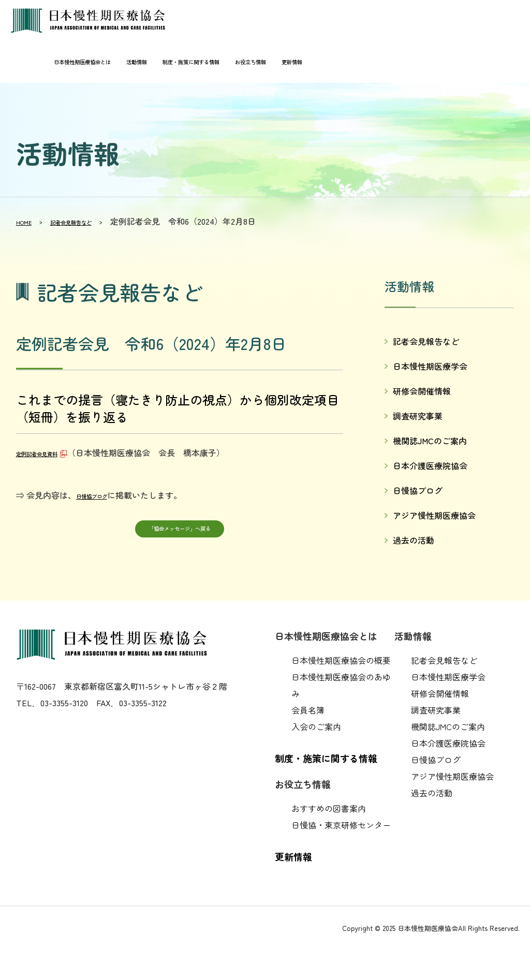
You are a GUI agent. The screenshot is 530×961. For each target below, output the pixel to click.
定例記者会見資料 (49, 452)
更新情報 (312, 62)
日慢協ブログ (101, 495)
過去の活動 (413, 540)
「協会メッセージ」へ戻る (179, 531)
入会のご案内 (316, 726)
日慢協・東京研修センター (341, 825)
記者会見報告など (91, 221)
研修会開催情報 (422, 391)
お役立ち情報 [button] (262, 62)
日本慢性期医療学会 (430, 366)
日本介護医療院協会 (430, 465)
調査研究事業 (418, 416)
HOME (27, 221)
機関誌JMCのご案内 (430, 440)
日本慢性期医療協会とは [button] (50, 62)
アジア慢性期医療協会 (434, 515)
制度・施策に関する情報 (186, 62)
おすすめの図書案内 (328, 808)
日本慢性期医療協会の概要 (341, 660)
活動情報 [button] (118, 62)
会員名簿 (308, 710)
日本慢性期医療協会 (93, 21)
